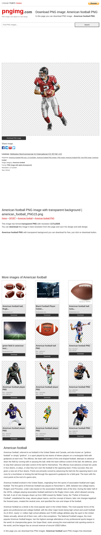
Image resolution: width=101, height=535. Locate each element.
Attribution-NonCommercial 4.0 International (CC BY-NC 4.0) (36, 154)
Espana (19, 3)
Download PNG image (14, 138)
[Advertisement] (50, 46)
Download (14, 315)
